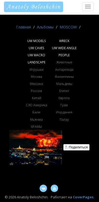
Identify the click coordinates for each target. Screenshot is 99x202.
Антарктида (64, 69)
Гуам (64, 105)
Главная (23, 26)
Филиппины (64, 76)
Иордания (64, 112)
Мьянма (36, 119)
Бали (36, 112)
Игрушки (37, 69)
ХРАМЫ (36, 126)
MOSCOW (68, 26)
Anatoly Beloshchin (33, 6)
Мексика (36, 84)
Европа (64, 98)
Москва (36, 76)
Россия (36, 91)
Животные (64, 62)
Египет (64, 91)
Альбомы (45, 26)
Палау (64, 119)
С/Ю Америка (36, 105)
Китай (36, 98)
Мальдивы (64, 84)
